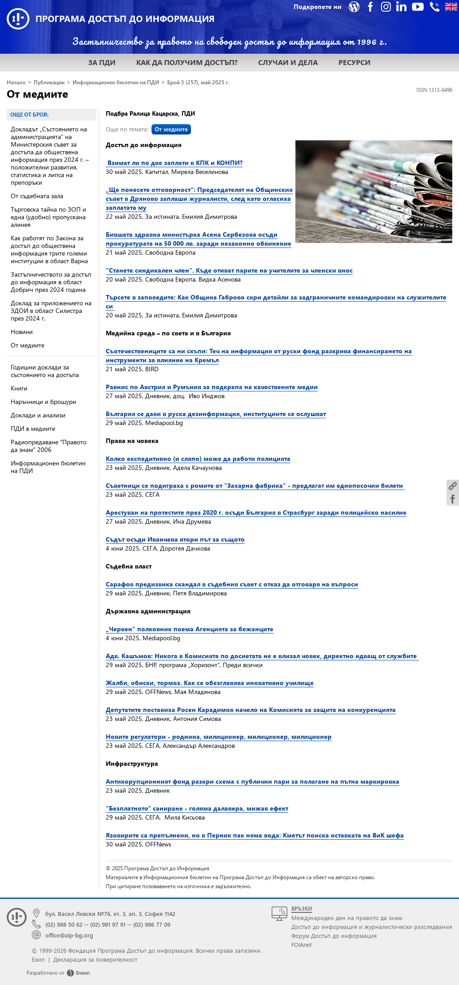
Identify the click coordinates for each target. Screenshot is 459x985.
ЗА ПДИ (102, 62)
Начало (16, 82)
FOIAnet (301, 944)
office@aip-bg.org (69, 935)
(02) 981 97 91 (108, 924)
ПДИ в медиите (33, 428)
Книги (19, 388)
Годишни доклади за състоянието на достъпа (45, 371)
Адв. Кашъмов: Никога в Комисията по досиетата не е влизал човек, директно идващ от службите (262, 655)
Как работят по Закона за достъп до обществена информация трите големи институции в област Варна (49, 249)
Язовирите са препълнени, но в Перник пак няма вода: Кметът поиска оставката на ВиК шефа (255, 835)
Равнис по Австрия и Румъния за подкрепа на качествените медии (212, 386)
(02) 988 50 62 (63, 924)
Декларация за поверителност (95, 959)
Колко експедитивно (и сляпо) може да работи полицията (198, 458)
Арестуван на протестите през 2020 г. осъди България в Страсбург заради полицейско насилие (256, 512)
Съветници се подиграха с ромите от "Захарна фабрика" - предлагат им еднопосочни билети (255, 485)
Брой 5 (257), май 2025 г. (198, 82)
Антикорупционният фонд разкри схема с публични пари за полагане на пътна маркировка (252, 781)
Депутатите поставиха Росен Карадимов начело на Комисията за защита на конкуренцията (251, 709)
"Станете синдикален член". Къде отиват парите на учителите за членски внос (229, 270)
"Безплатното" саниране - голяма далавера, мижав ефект (197, 808)
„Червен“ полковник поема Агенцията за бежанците (189, 629)
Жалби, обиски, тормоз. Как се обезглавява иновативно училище (210, 682)
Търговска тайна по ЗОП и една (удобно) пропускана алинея (48, 217)
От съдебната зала (37, 195)
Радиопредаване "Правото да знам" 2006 (49, 446)
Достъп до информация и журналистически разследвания (371, 926)
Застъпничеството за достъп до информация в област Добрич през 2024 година (51, 282)
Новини (22, 331)
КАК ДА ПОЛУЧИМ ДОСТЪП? (187, 62)
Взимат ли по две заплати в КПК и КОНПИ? (174, 162)
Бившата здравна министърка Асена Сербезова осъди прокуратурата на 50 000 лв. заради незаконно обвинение (198, 238)
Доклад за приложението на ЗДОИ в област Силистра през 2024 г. (51, 310)
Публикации (49, 82)
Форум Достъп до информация (334, 935)
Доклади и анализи (38, 415)
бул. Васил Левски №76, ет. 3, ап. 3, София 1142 (110, 913)
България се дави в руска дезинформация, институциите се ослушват (216, 413)
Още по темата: (148, 129)
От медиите (37, 93)
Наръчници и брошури (43, 401)
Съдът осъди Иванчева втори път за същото (175, 539)
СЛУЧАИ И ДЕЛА (288, 62)
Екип (38, 959)
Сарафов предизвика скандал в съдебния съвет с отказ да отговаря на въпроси (232, 584)
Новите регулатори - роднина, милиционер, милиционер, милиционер (219, 736)
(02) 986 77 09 (151, 924)
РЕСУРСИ (354, 62)
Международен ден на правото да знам (346, 917)
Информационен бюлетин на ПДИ (116, 82)
